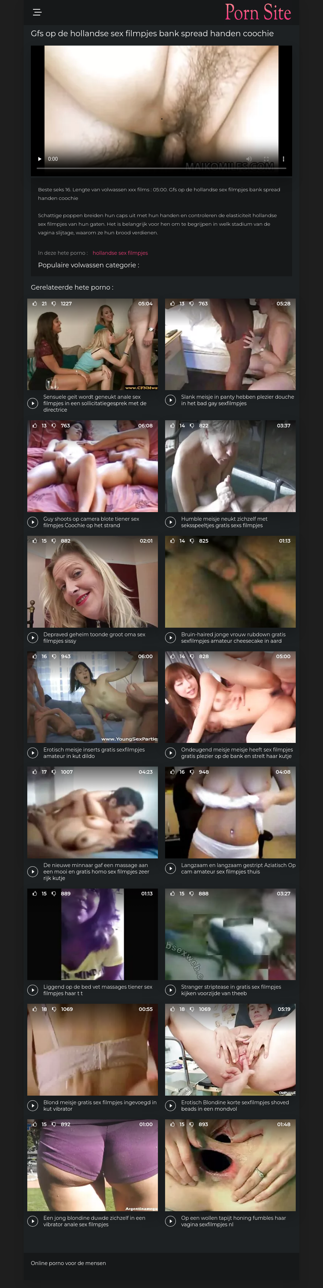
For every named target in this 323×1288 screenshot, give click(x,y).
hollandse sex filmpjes (120, 253)
